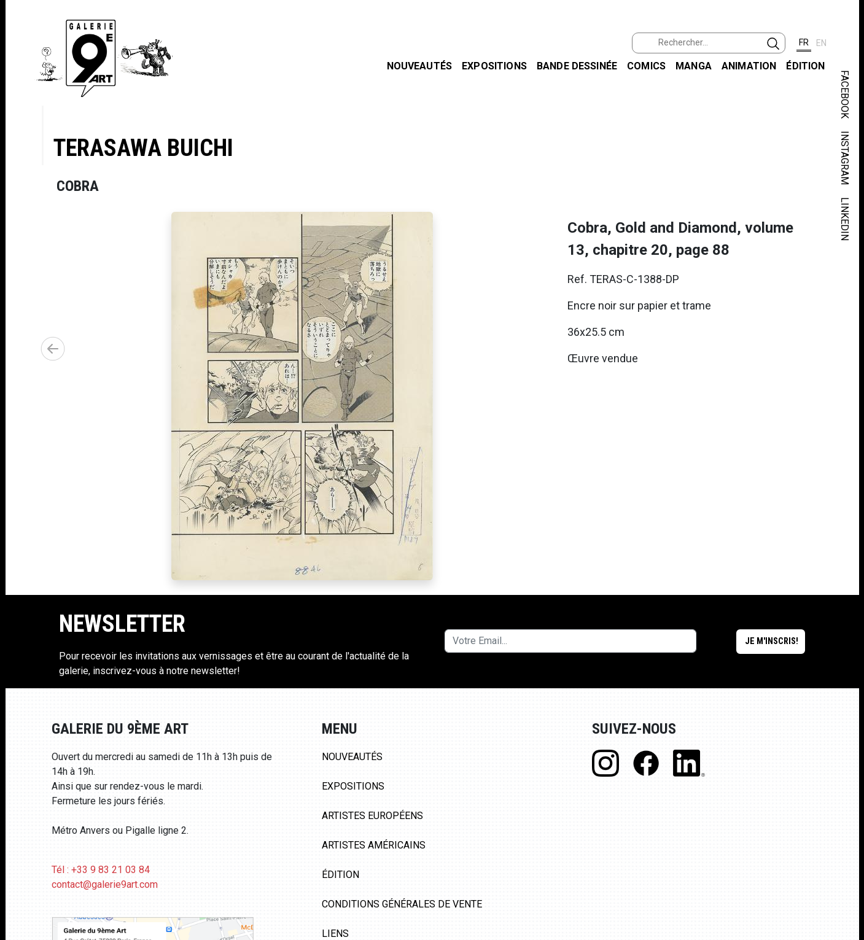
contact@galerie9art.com (105, 884)
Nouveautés (420, 66)
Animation (749, 66)
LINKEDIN (844, 219)
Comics (646, 66)
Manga (693, 66)
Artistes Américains (374, 845)
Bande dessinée (577, 66)
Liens (335, 933)
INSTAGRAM (844, 158)
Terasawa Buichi (143, 147)
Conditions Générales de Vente (402, 904)
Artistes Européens (372, 816)
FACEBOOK (844, 94)
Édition (805, 66)
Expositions (494, 66)
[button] (53, 348)
